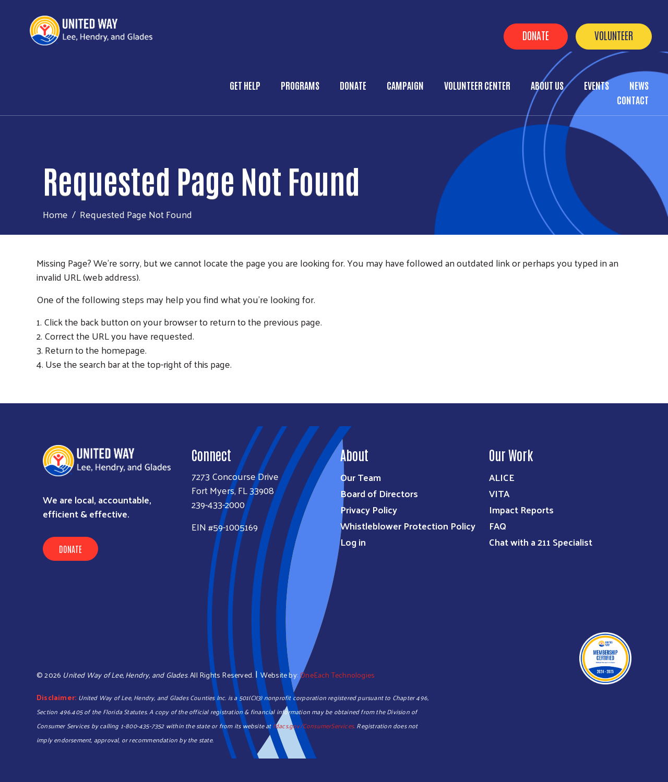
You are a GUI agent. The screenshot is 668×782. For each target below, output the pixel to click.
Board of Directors (379, 493)
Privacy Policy (368, 509)
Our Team (360, 477)
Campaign (405, 85)
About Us (547, 85)
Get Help (245, 85)
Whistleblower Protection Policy (407, 526)
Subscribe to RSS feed (41, 383)
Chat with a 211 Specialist (540, 542)
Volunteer (613, 35)
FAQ (497, 526)
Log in (353, 542)
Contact (633, 99)
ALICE (502, 477)
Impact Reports (521, 509)
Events (596, 85)
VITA (499, 493)
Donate (535, 35)
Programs (300, 85)
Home (55, 214)
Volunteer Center (477, 85)
